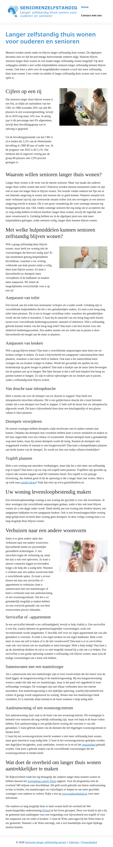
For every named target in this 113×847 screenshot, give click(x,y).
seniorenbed (89, 744)
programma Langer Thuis (42, 781)
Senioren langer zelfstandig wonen (45, 842)
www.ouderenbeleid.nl (74, 793)
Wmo (46, 810)
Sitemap (74, 842)
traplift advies (28, 482)
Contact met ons (91, 15)
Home (84, 7)
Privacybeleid (89, 842)
